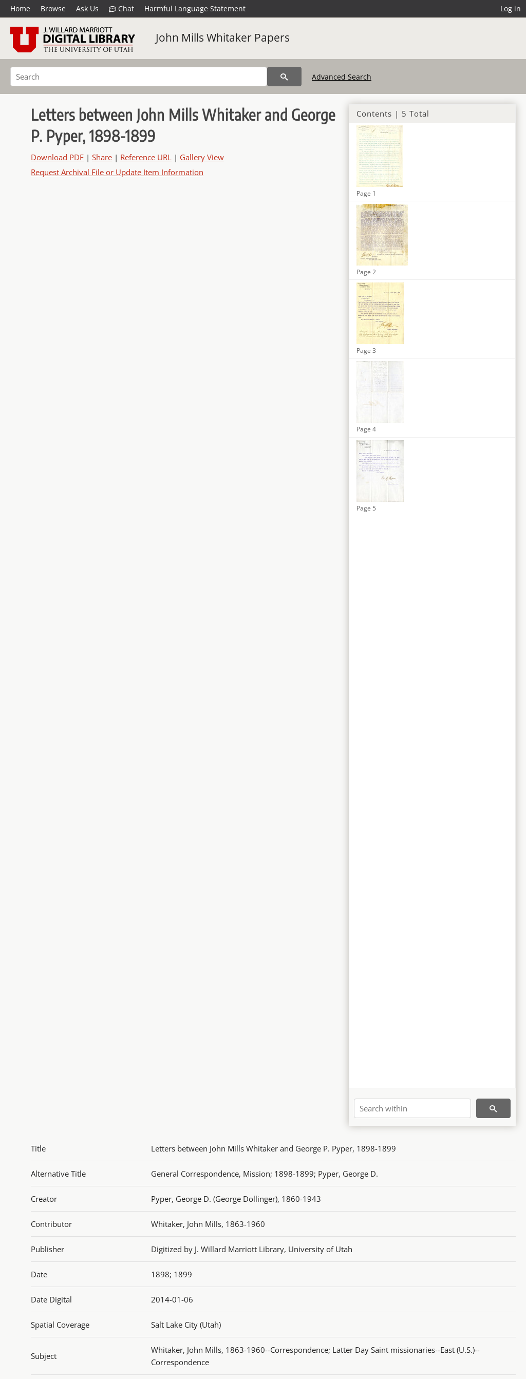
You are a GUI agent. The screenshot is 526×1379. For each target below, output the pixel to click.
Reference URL (146, 157)
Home (20, 8)
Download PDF (57, 157)
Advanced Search (341, 77)
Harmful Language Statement (195, 8)
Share (102, 157)
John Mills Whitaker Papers (223, 37)
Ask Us (87, 8)
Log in (510, 8)
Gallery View (202, 157)
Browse (53, 8)
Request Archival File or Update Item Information (117, 172)
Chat (121, 9)
